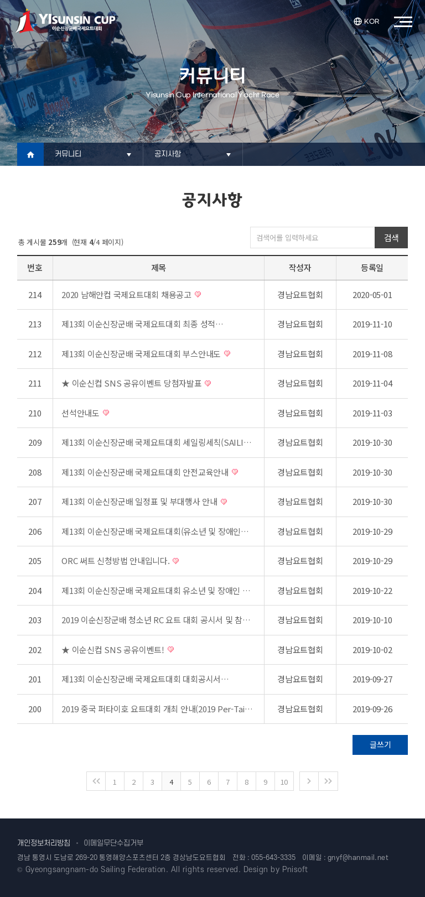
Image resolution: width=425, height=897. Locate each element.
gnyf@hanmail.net (358, 858)
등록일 (372, 267)
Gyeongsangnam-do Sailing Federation (95, 869)
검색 (391, 237)
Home (30, 154)
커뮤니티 (68, 154)
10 (284, 781)
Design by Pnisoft (275, 869)
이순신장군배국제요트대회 (65, 21)
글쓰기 (380, 744)
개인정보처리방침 (43, 843)
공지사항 (168, 154)
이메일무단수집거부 (113, 843)
